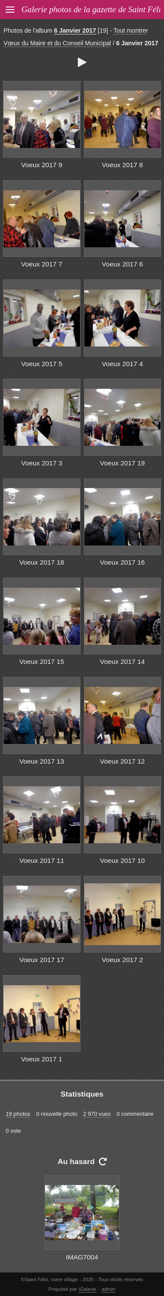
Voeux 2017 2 (122, 959)
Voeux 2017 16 (122, 562)
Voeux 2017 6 (122, 264)
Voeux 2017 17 (41, 959)
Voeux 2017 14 (122, 661)
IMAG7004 (82, 1257)
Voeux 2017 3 (41, 463)
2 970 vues (97, 1114)
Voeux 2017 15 (41, 661)
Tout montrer (130, 30)
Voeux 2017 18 (41, 562)
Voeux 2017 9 (41, 164)
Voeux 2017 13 (41, 761)
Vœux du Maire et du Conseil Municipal (57, 43)
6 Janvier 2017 (75, 30)
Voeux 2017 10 (122, 860)
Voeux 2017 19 (122, 463)
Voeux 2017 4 (122, 363)
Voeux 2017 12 (122, 761)
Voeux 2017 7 (41, 264)
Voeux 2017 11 (41, 860)
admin (108, 1289)
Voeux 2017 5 (41, 363)
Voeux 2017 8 (122, 164)
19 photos (18, 1114)
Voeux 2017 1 (41, 1059)
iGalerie (87, 1289)
